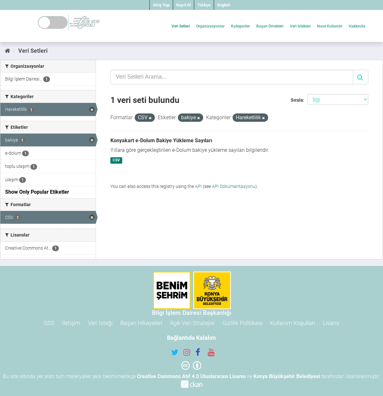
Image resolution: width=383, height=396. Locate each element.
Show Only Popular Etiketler (37, 192)
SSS (49, 323)
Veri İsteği (100, 323)
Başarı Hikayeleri (141, 323)
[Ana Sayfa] (7, 50)
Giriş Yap (161, 5)
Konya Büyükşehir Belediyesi (286, 376)
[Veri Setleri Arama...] (231, 77)
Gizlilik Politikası (242, 323)
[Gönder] (360, 77)
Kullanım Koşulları (292, 323)
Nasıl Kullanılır (329, 26)
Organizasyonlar (210, 26)
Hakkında (357, 26)
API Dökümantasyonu (233, 186)
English (223, 5)
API (198, 186)
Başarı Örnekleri (269, 26)
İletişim (71, 323)
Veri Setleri (181, 26)
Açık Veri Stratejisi (192, 323)
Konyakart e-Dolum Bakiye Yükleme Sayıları (161, 140)
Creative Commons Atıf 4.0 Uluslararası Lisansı (191, 376)
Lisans (331, 323)
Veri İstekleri (300, 26)
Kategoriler (240, 26)
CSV (116, 160)
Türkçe (204, 5)
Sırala (297, 100)
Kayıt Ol (183, 5)
